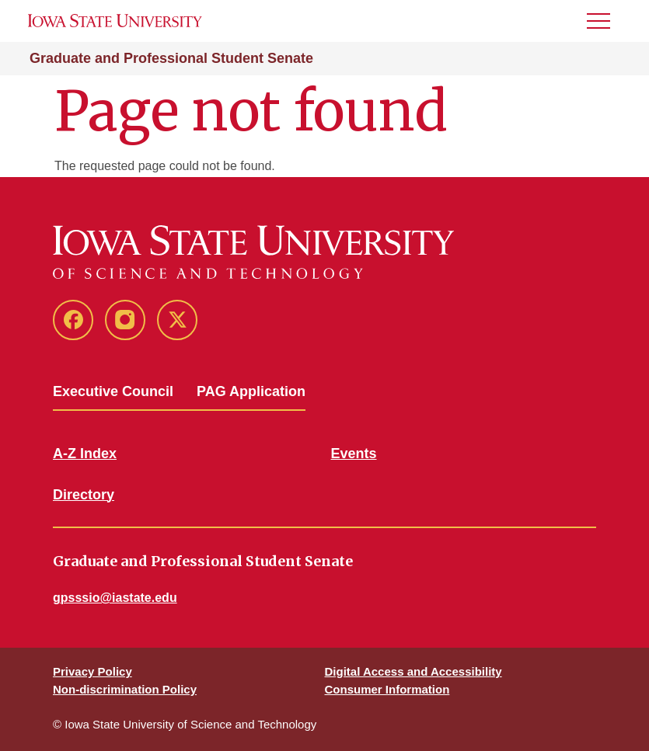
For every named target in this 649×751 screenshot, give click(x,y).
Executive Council (113, 391)
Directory (83, 494)
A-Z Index (85, 453)
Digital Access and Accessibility (413, 671)
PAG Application (251, 391)
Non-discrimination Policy (125, 689)
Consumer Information (387, 689)
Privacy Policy (92, 671)
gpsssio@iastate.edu (115, 597)
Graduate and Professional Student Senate (171, 58)
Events (354, 453)
